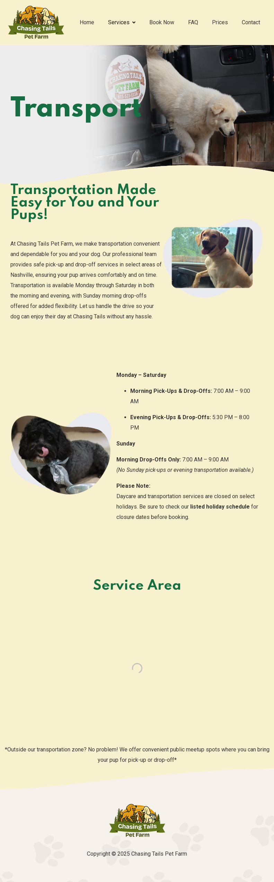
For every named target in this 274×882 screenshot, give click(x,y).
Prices (220, 22)
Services (121, 22)
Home (87, 22)
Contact (251, 22)
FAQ (193, 22)
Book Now (161, 22)
